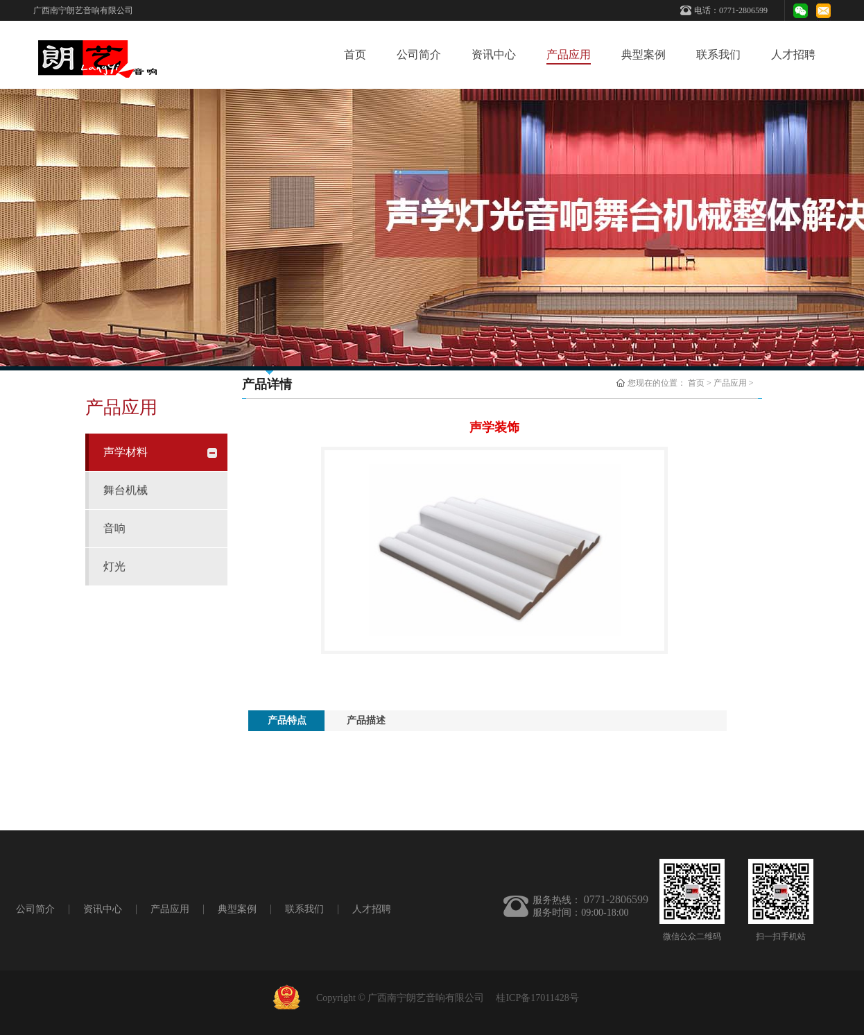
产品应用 (730, 383)
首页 (355, 54)
